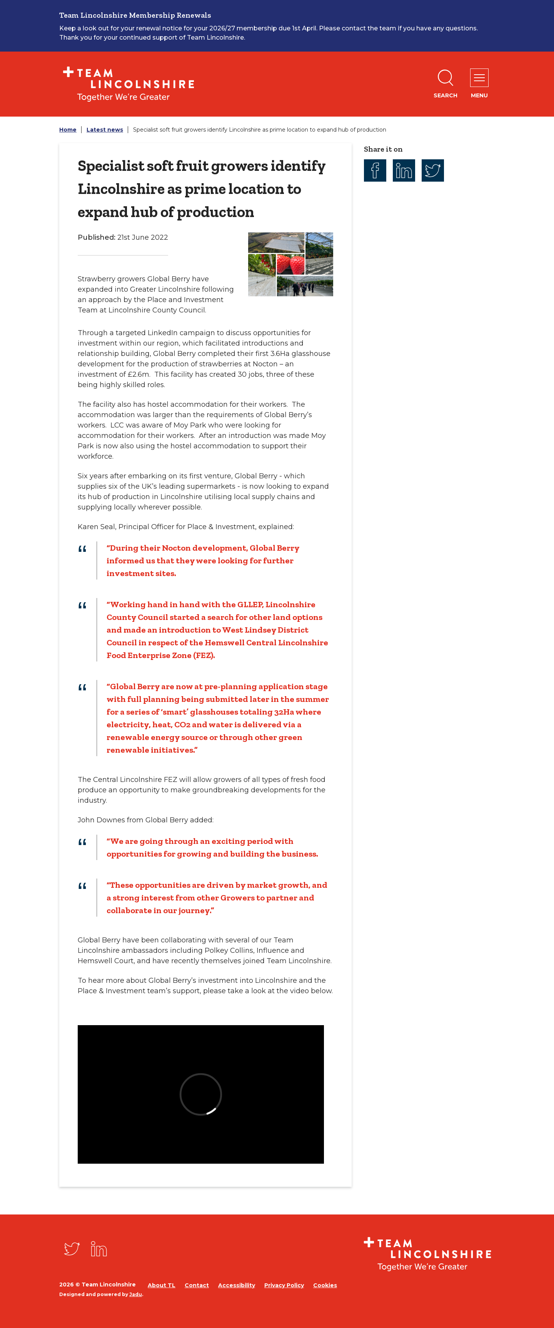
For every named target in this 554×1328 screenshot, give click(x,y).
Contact (197, 1285)
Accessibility (236, 1285)
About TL (161, 1285)
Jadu (135, 1294)
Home (68, 129)
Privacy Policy (284, 1285)
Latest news (105, 129)
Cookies (325, 1285)
